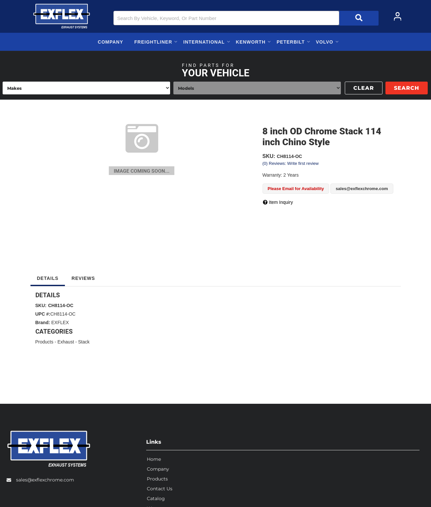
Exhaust (65, 341)
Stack (83, 341)
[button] (245, 18)
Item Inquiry (281, 202)
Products (44, 341)
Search (406, 88)
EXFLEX (60, 322)
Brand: (42, 322)
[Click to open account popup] (397, 16)
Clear (363, 88)
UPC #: (42, 314)
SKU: (269, 156)
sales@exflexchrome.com (45, 479)
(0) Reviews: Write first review (291, 163)
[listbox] (86, 88)
